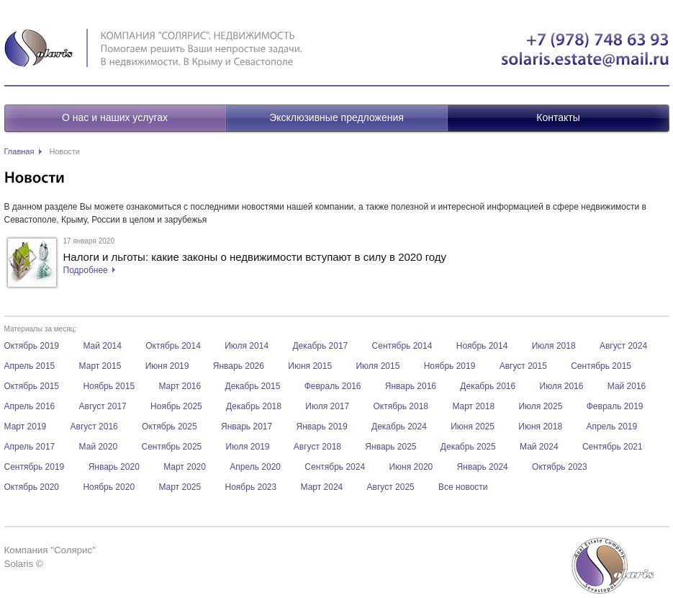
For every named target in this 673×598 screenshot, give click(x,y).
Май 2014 (102, 346)
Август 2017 (103, 406)
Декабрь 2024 (399, 426)
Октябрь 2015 (32, 386)
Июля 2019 (248, 447)
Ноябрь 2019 (450, 366)
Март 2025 (179, 487)
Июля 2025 (540, 406)
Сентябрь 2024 (334, 467)
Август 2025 (391, 487)
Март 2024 (322, 487)
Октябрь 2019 (32, 346)
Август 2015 (523, 366)
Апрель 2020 (255, 467)
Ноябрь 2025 (176, 406)
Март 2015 (100, 366)
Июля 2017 (327, 406)
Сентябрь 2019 (34, 467)
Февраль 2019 (615, 406)
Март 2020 (184, 467)
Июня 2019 (167, 366)
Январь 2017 (246, 426)
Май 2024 (539, 447)
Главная (19, 151)
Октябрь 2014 (173, 346)
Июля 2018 (554, 346)
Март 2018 (473, 406)
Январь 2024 (482, 467)
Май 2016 (626, 386)
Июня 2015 (310, 366)
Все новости (462, 487)
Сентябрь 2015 (601, 366)
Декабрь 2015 (253, 386)
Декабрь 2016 (487, 386)
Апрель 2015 (29, 366)
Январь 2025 (390, 447)
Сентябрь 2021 (612, 447)
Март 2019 (25, 426)
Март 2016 (179, 386)
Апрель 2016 (29, 406)
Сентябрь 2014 (402, 346)
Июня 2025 (472, 426)
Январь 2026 (238, 366)
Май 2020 (98, 447)
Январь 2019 (322, 426)
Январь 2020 (114, 467)
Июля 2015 (377, 366)
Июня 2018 (540, 426)
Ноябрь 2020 (109, 487)
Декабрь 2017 (320, 346)
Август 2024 (623, 346)
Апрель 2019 (611, 426)
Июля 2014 (246, 346)
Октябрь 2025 (169, 426)
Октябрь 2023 (559, 467)
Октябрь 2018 (401, 406)
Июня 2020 (411, 467)
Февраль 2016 (332, 386)
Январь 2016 (410, 386)
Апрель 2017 (29, 447)
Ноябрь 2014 (482, 346)
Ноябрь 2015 (109, 386)
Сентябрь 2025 (171, 447)
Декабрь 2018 (253, 406)
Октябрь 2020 (32, 487)
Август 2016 (94, 426)
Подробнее (85, 270)
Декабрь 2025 (468, 447)
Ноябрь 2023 (251, 487)
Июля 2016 (562, 386)
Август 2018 (317, 447)
